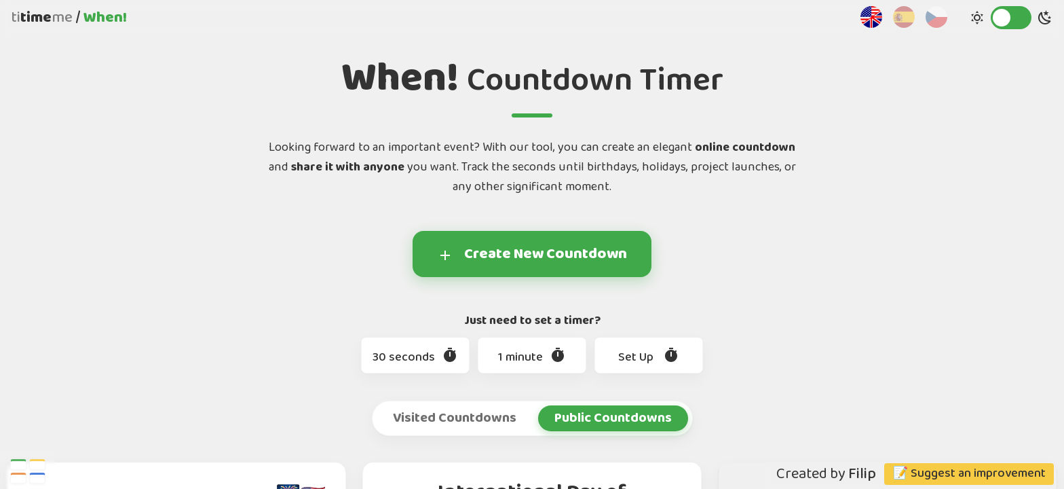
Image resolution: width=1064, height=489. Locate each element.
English (871, 17)
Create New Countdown (532, 254)
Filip (862, 474)
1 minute (532, 357)
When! (105, 17)
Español (904, 17)
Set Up (648, 357)
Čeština (936, 17)
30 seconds (415, 357)
